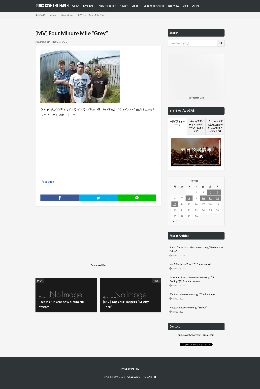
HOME (41, 15)
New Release (106, 5)
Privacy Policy (130, 368)
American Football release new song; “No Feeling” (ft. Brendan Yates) (192, 279)
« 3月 (174, 220)
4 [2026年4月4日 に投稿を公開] (210, 192)
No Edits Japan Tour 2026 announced (190, 264)
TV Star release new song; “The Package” (192, 294)
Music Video (67, 15)
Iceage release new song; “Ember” (188, 307)
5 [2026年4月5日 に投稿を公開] (217, 192)
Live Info (88, 5)
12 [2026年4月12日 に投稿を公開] (217, 198)
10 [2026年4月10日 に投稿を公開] (203, 198)
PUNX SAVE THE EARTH (52, 6)
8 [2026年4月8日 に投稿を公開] (189, 198)
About (75, 5)
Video (134, 5)
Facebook (47, 181)
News (123, 5)
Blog (185, 5)
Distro (195, 5)
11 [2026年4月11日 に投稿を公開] (210, 198)
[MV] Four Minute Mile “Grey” (92, 15)
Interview (173, 5)
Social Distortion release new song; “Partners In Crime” (196, 249)
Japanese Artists (154, 5)
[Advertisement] (66, 239)
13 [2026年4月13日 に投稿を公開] (174, 204)
